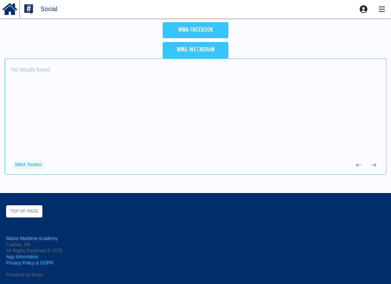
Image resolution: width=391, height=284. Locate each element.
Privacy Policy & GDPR (29, 263)
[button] (363, 9)
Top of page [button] (24, 211)
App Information (22, 257)
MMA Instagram (196, 50)
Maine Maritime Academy (32, 238)
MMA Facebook (195, 30)
